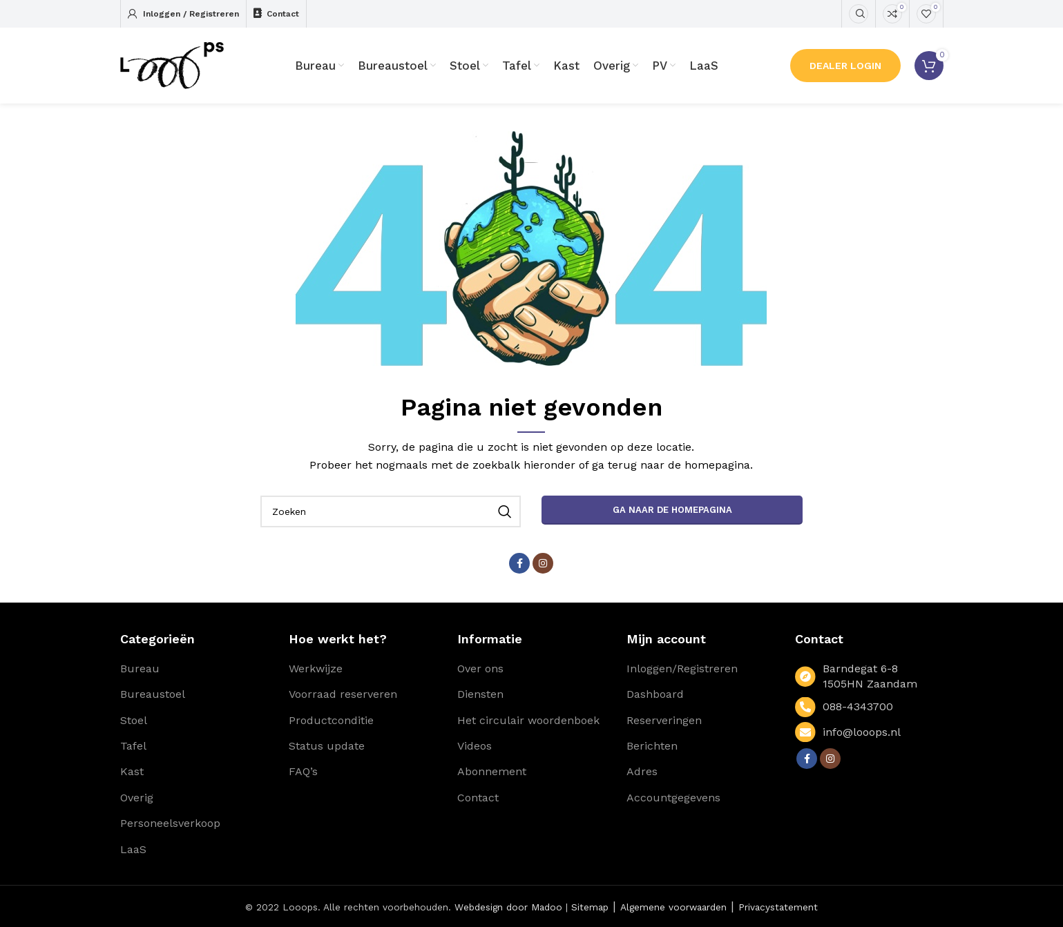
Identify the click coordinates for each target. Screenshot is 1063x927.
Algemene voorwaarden (673, 907)
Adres (642, 771)
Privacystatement (778, 907)
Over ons (480, 668)
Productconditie (331, 720)
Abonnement (491, 771)
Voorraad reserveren (343, 694)
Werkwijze (316, 668)
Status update (327, 745)
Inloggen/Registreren (682, 668)
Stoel (133, 720)
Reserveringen (664, 720)
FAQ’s (303, 771)
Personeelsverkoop (170, 823)
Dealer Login (845, 65)
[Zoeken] (858, 14)
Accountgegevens (673, 797)
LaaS (133, 849)
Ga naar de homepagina (672, 510)
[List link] (869, 707)
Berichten (652, 745)
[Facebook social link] (519, 563)
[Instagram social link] (543, 563)
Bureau (140, 668)
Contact (478, 797)
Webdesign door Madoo (508, 907)
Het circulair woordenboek (528, 720)
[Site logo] (172, 64)
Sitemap (590, 907)
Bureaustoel (152, 694)
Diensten (480, 694)
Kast (132, 771)
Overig (136, 797)
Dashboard (655, 694)
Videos (474, 745)
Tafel (133, 745)
